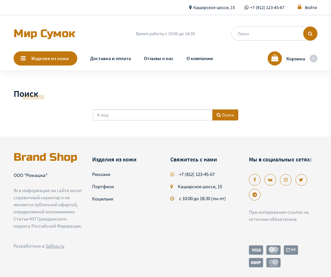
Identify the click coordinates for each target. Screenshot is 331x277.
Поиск (225, 115)
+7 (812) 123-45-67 (267, 7)
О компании (200, 58)
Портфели (103, 186)
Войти (307, 7)
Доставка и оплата (110, 58)
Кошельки (102, 199)
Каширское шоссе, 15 (214, 7)
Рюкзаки (101, 174)
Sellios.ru (55, 246)
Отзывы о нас (159, 58)
